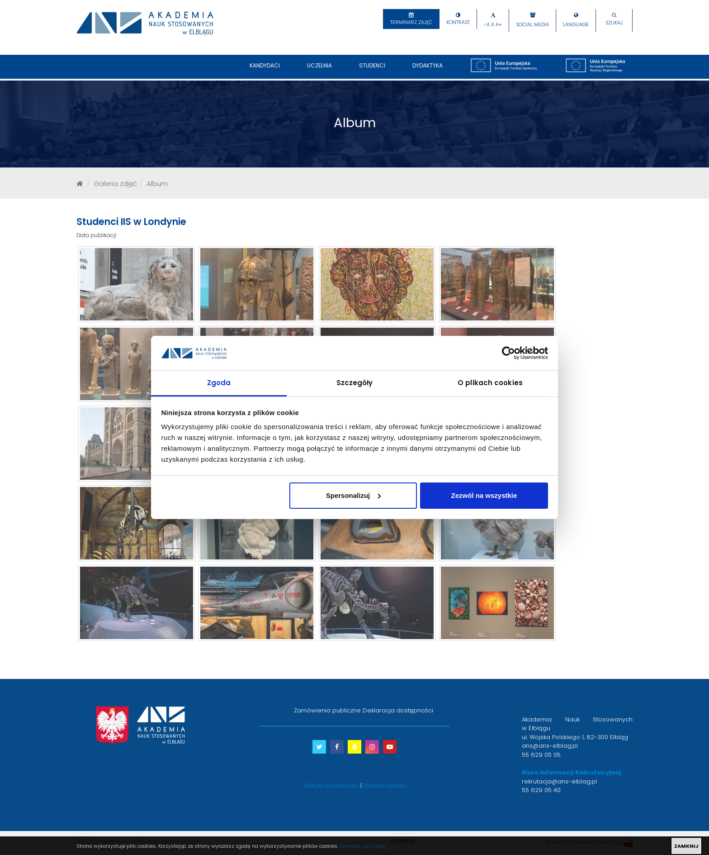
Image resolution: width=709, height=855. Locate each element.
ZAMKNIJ (686, 846)
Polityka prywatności (331, 785)
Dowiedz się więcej (363, 846)
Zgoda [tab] (219, 382)
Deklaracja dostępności (398, 710)
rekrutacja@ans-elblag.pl (559, 781)
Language (576, 24)
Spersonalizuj (353, 495)
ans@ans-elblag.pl (550, 745)
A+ (499, 24)
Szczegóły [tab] (354, 382)
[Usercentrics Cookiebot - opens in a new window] (508, 353)
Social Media (532, 24)
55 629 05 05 (541, 754)
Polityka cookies (384, 785)
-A (487, 24)
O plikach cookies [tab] (490, 382)
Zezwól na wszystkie (484, 495)
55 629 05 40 (541, 790)
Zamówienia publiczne (327, 710)
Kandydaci (265, 70)
